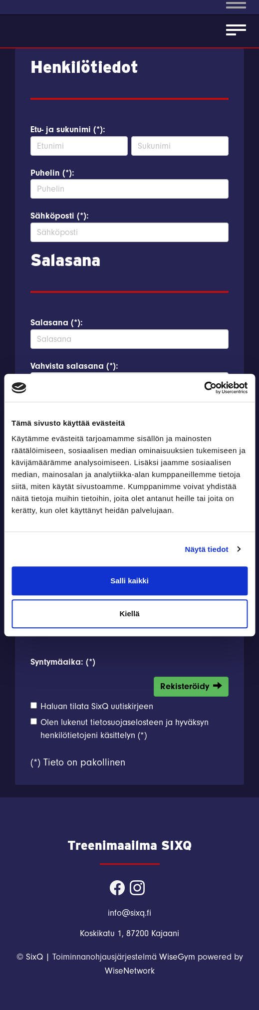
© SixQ (29, 957)
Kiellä (129, 613)
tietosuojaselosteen (126, 722)
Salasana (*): (56, 322)
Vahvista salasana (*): (74, 366)
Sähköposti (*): (59, 216)
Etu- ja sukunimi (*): (67, 129)
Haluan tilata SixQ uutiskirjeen (96, 706)
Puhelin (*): (52, 173)
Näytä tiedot (207, 549)
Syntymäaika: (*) (62, 662)
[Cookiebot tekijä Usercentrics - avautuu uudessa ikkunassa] (204, 387)
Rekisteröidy (191, 686)
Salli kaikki (129, 580)
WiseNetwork (130, 971)
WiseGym (177, 957)
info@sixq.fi (129, 913)
